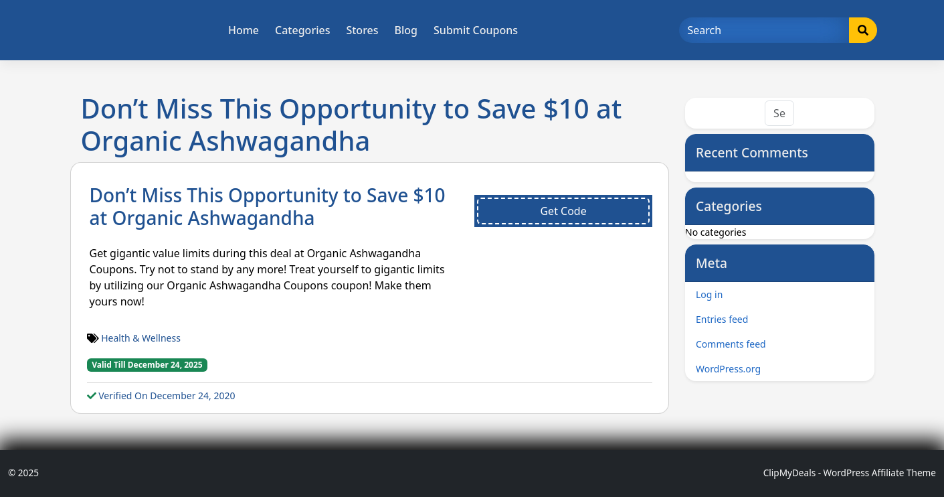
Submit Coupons (476, 30)
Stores (362, 30)
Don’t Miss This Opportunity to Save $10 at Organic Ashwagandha (268, 206)
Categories (302, 30)
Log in (709, 294)
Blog (406, 30)
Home (243, 30)
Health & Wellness (141, 338)
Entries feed (722, 319)
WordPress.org (728, 368)
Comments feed (731, 344)
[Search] (764, 30)
